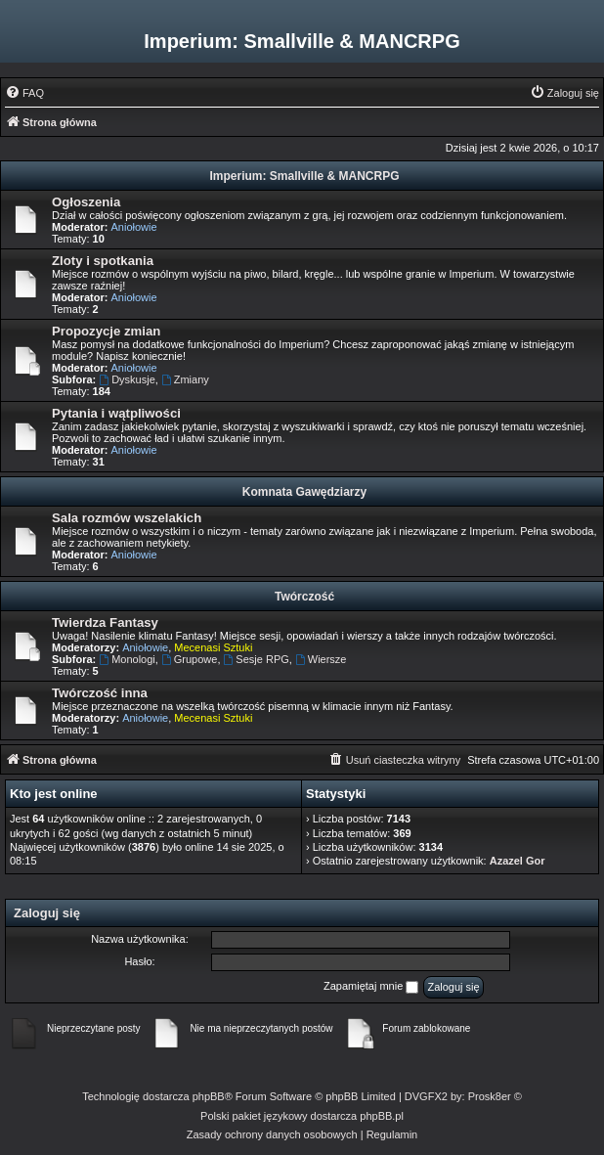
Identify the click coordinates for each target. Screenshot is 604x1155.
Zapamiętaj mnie (371, 987)
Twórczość (304, 596)
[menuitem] (24, 93)
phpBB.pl (382, 1116)
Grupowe (189, 659)
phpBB (209, 1096)
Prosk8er (489, 1096)
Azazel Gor (517, 860)
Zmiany (185, 379)
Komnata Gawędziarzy (304, 492)
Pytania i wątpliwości (116, 413)
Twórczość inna (100, 693)
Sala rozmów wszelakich (126, 518)
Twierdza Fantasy (105, 622)
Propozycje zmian (106, 331)
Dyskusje (126, 379)
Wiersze (321, 659)
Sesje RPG (256, 659)
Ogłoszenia (86, 202)
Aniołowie (134, 227)
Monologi (126, 659)
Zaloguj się (47, 913)
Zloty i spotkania (102, 260)
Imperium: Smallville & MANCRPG (304, 176)
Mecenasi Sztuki (213, 647)
